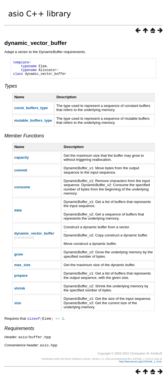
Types (10, 89)
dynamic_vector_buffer (35, 43)
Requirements (19, 331)
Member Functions (24, 139)
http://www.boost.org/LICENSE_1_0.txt (140, 364)
